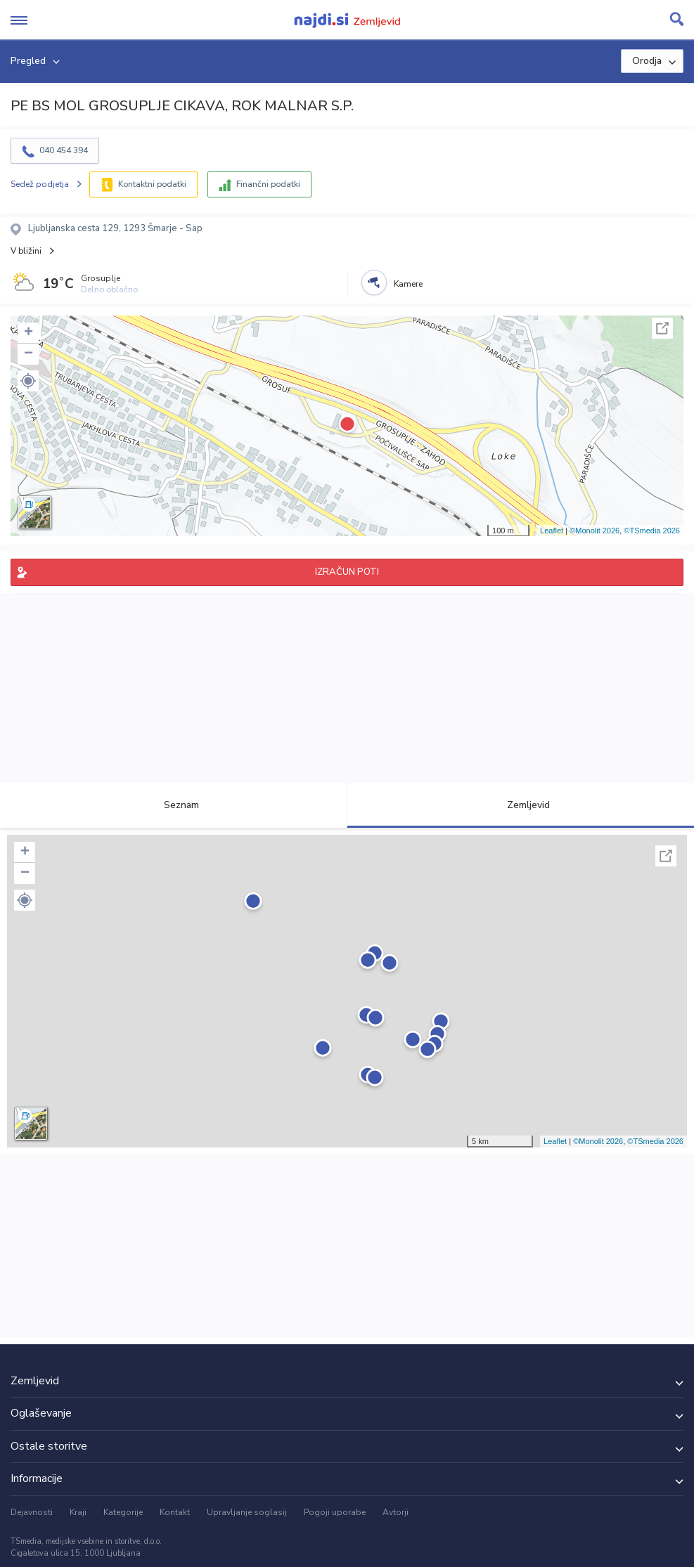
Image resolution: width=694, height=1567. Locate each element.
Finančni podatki (268, 184)
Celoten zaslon (662, 328)
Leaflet (551, 530)
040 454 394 (63, 150)
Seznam (173, 805)
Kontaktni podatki (152, 184)
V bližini (26, 250)
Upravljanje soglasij (247, 1512)
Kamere (408, 284)
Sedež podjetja (40, 184)
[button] (28, 380)
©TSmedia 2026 (652, 530)
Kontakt (175, 1512)
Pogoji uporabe (335, 1512)
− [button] (28, 354)
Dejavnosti (32, 1512)
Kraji (78, 1512)
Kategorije (123, 1512)
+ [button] (28, 333)
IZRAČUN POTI (347, 572)
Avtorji (396, 1512)
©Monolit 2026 (594, 530)
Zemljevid (520, 805)
